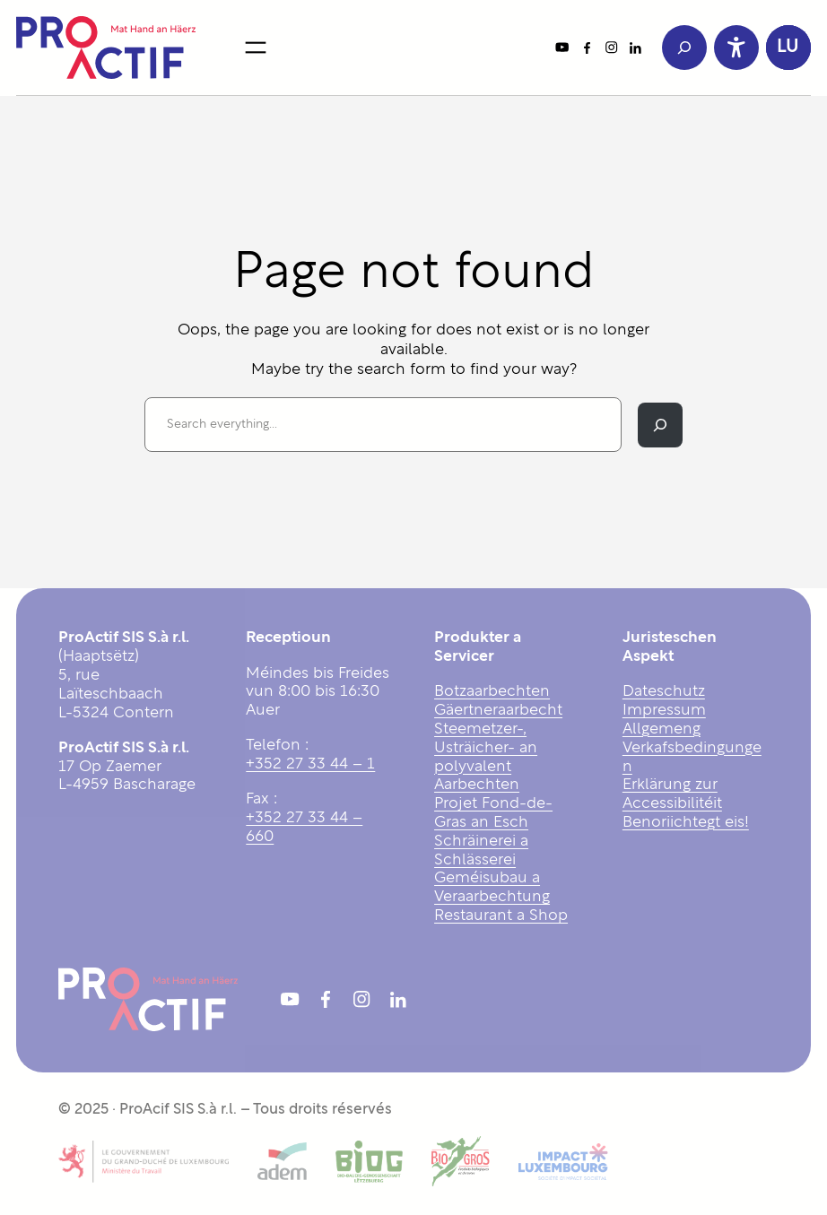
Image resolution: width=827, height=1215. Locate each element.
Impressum (664, 710)
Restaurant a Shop (501, 916)
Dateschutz (663, 692)
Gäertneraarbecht (498, 710)
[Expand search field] (684, 47)
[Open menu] (256, 47)
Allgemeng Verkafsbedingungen (692, 748)
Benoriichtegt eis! (685, 822)
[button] (788, 47)
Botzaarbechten (492, 692)
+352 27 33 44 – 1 (310, 764)
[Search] (660, 425)
